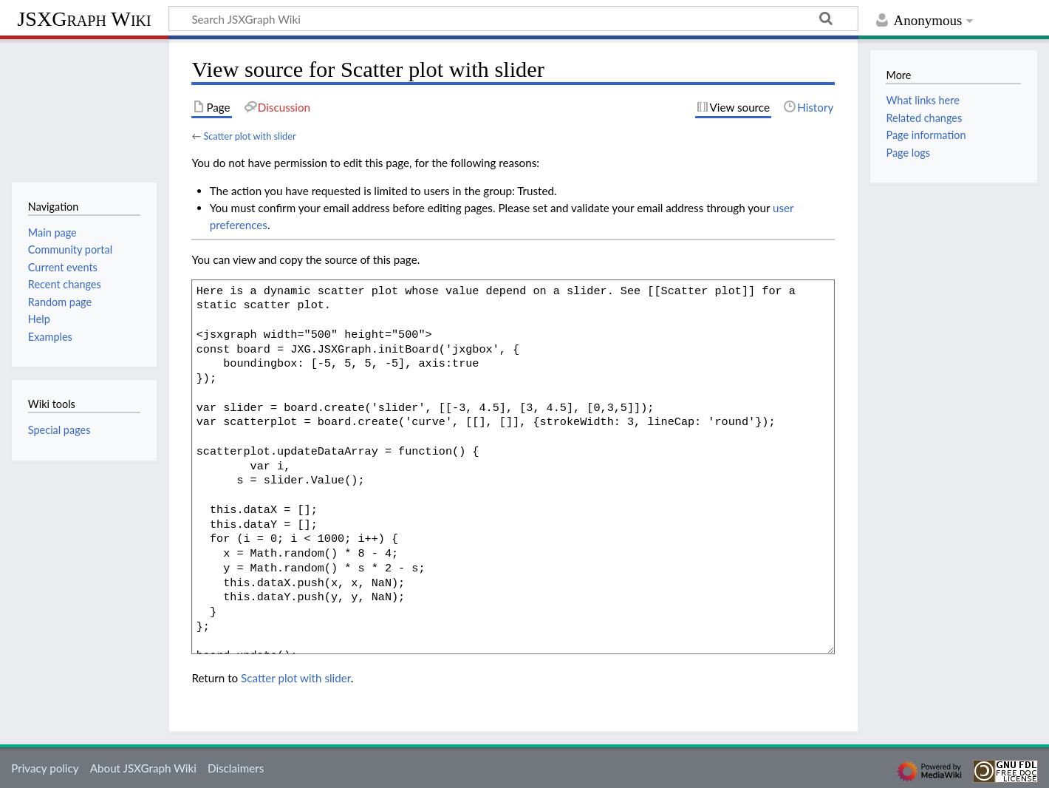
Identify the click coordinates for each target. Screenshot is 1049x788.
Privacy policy (44, 768)
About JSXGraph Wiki (143, 768)
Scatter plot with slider (249, 136)
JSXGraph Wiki (84, 18)
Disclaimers (236, 768)
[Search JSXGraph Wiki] (513, 18)
